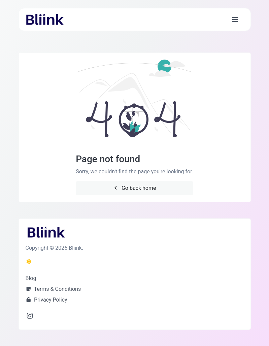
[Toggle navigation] (235, 19)
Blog (31, 278)
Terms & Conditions (53, 289)
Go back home (134, 188)
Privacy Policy (46, 300)
